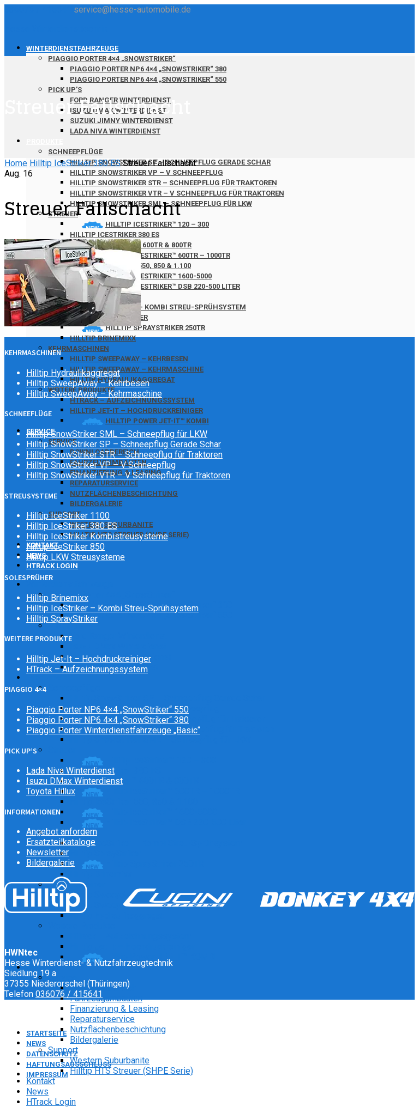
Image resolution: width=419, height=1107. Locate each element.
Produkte (44, 141)
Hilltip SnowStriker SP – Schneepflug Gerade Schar (167, 698)
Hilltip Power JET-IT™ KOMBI (157, 421)
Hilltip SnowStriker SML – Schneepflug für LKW (160, 739)
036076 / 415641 (37, 9)
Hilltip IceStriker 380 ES (114, 234)
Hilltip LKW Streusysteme (75, 557)
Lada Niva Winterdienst (115, 131)
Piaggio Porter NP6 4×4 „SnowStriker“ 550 (148, 79)
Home (15, 163)
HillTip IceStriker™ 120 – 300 (160, 760)
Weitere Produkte (81, 926)
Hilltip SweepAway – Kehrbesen (129, 359)
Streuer (62, 750)
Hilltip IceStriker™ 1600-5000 (158, 276)
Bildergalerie (96, 504)
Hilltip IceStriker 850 (65, 547)
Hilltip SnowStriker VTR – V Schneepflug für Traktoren (128, 475)
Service (62, 977)
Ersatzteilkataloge (60, 842)
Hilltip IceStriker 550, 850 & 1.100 (134, 801)
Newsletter (47, 852)
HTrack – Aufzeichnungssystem (132, 400)
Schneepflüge (75, 152)
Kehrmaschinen (78, 348)
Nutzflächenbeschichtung (124, 493)
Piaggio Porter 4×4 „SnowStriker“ (112, 58)
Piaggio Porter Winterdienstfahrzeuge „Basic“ (113, 730)
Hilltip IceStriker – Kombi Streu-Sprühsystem (158, 307)
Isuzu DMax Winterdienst (118, 646)
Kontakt (40, 1081)
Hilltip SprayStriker (105, 853)
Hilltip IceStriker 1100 (68, 515)
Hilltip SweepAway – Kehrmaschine (136, 369)
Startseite (46, 1033)
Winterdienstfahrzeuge (72, 48)
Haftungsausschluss (68, 1064)
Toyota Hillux (50, 791)
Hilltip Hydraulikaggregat (117, 915)
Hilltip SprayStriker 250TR (154, 864)
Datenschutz (52, 1054)
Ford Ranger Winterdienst (118, 636)
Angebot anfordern (61, 831)
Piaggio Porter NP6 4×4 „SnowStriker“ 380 (148, 69)
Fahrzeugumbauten (106, 998)
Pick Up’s (65, 90)
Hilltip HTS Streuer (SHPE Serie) (131, 1071)
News (37, 1091)
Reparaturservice (104, 483)
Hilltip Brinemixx (103, 338)
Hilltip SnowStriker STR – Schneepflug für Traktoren (173, 183)
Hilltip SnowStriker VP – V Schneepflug (146, 172)
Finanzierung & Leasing (114, 1008)
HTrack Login (52, 566)
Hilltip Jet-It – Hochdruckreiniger (136, 410)
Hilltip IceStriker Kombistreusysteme (97, 536)
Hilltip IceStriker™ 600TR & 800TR (134, 781)
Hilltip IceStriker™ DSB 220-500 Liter (172, 286)
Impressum (47, 1074)
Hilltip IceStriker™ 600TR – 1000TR (167, 255)
